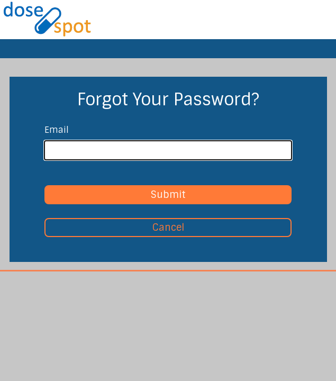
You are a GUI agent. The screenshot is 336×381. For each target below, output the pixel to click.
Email (56, 129)
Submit (168, 194)
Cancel (168, 227)
